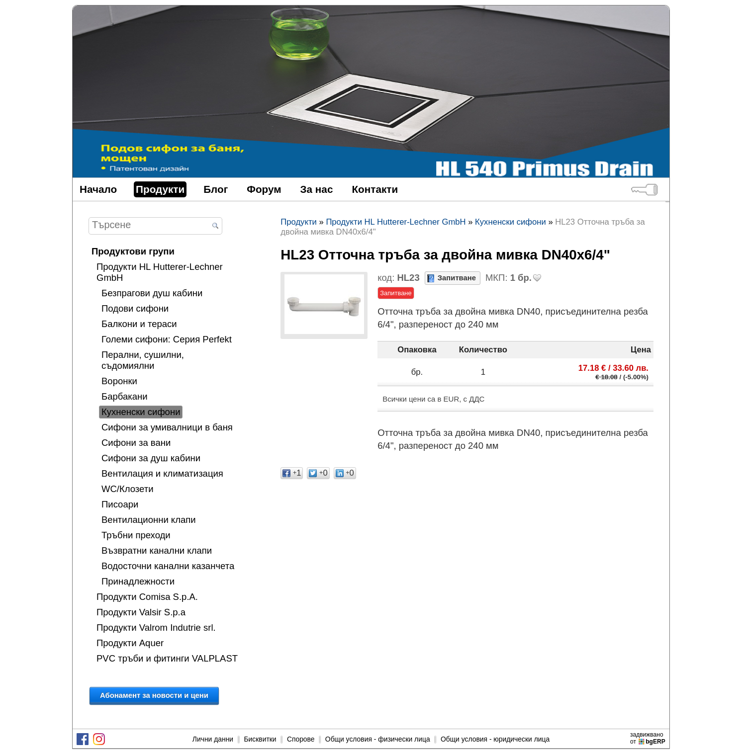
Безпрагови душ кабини (151, 293)
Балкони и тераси (139, 324)
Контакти (375, 189)
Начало (98, 189)
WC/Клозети (127, 489)
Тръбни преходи (136, 535)
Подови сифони (135, 308)
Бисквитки (260, 739)
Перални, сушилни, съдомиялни (142, 360)
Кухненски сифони (140, 412)
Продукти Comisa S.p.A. (147, 596)
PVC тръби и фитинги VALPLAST (167, 658)
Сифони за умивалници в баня (167, 427)
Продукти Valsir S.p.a (141, 612)
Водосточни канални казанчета (167, 566)
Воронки (119, 381)
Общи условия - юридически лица (495, 739)
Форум (264, 189)
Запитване (457, 278)
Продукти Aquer (130, 643)
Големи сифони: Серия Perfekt (166, 339)
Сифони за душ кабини (150, 458)
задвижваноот (648, 738)
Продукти (160, 189)
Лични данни (212, 739)
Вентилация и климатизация (162, 473)
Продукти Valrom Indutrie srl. (156, 627)
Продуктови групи (133, 251)
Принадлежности (138, 581)
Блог (215, 189)
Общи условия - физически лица (377, 739)
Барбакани (124, 396)
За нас (316, 189)
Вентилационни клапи (148, 519)
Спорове (301, 739)
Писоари (119, 504)
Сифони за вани (136, 442)
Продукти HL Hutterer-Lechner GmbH (159, 272)
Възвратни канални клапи (156, 550)
